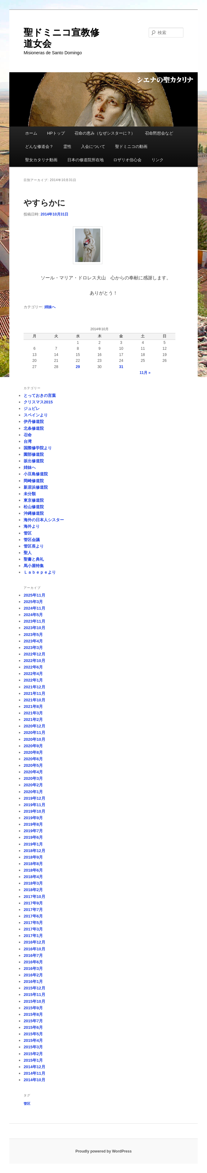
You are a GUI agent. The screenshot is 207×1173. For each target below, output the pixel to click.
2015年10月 (34, 1001)
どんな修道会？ (39, 146)
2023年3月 (33, 647)
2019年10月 (34, 811)
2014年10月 (34, 1079)
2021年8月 (33, 706)
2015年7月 (33, 1021)
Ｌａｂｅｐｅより (40, 572)
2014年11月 (34, 1073)
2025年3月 (33, 601)
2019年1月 (33, 844)
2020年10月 (34, 739)
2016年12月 (34, 942)
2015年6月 (33, 1027)
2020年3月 (33, 778)
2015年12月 (34, 988)
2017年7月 (33, 909)
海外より (32, 526)
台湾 (28, 441)
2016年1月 (33, 981)
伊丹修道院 (34, 421)
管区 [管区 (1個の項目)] (27, 1103)
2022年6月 (33, 667)
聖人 (28, 552)
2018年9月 (33, 857)
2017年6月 (33, 916)
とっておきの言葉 (40, 395)
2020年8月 (33, 752)
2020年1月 (33, 791)
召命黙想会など (159, 133)
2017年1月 (33, 935)
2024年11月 (34, 608)
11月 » (145, 373)
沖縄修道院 (34, 513)
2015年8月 (33, 1014)
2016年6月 (33, 962)
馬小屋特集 (34, 565)
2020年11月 (34, 732)
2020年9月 (33, 746)
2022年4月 (33, 673)
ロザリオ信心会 (127, 160)
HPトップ (56, 133)
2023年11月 (34, 621)
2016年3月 (33, 968)
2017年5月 (33, 922)
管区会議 (32, 539)
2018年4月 (33, 876)
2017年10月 (34, 896)
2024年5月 (33, 614)
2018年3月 (33, 883)
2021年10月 (34, 700)
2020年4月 (33, 772)
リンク (157, 160)
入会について (93, 146)
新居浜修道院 (36, 487)
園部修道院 (34, 454)
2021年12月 (34, 687)
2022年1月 (33, 680)
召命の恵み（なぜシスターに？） (104, 133)
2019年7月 (33, 831)
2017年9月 (33, 903)
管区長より (34, 546)
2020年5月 (33, 765)
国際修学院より (38, 448)
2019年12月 (34, 798)
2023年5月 (33, 634)
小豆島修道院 (36, 474)
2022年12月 (34, 654)
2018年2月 (33, 889)
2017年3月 (33, 929)
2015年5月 (33, 1034)
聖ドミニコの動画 (131, 146)
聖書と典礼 (34, 559)
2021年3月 (33, 713)
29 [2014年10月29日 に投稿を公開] (78, 367)
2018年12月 (34, 850)
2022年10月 (34, 660)
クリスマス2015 (38, 402)
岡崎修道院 (34, 480)
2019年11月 (34, 804)
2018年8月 (33, 863)
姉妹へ (50, 307)
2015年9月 (33, 1008)
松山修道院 (34, 506)
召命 (28, 435)
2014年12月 (34, 1066)
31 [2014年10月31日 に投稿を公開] (121, 367)
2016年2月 (33, 975)
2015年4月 (33, 1040)
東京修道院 (34, 500)
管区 (28, 533)
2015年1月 (33, 1060)
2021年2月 (33, 719)
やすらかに (44, 202)
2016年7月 (33, 955)
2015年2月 (33, 1053)
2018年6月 (33, 870)
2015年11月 (34, 994)
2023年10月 (34, 627)
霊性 (67, 146)
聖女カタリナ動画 (41, 160)
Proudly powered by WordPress (103, 1151)
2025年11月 (34, 595)
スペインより (36, 415)
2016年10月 (34, 949)
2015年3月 (33, 1047)
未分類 (30, 493)
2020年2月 (33, 785)
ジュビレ (32, 408)
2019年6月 (33, 837)
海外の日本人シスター (44, 520)
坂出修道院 (34, 461)
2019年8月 (33, 824)
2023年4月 (33, 641)
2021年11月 (34, 693)
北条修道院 (34, 428)
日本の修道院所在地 (85, 160)
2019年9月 (33, 817)
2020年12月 (34, 726)
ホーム (31, 133)
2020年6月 (33, 759)
